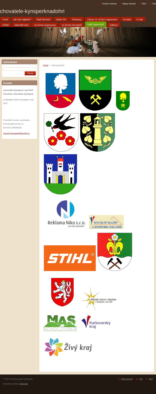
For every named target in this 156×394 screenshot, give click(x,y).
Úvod (45, 65)
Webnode (24, 384)
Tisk (154, 3)
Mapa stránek (129, 3)
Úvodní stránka (109, 3)
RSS (144, 3)
